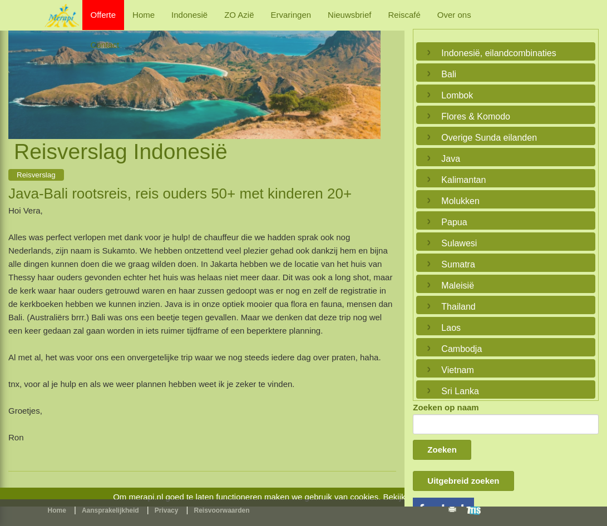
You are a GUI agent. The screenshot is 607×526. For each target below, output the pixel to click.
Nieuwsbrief (349, 14)
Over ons (454, 14)
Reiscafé (404, 14)
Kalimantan (463, 180)
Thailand (458, 306)
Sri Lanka (460, 391)
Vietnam (457, 370)
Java (450, 158)
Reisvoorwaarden (222, 510)
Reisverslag (36, 175)
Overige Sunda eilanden (489, 137)
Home (143, 14)
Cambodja (461, 349)
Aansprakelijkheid (110, 510)
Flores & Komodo (475, 116)
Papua (454, 222)
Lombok (457, 95)
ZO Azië (239, 14)
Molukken (460, 201)
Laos (451, 328)
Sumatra (458, 264)
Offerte (103, 14)
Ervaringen (291, 14)
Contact (105, 44)
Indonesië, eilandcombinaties (498, 53)
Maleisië (457, 285)
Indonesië (189, 14)
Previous (19, 71)
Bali (448, 74)
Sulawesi (459, 243)
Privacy (167, 510)
